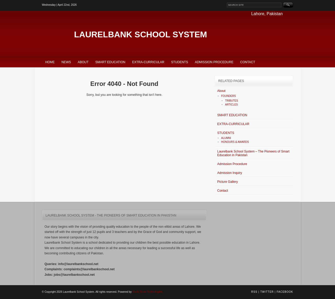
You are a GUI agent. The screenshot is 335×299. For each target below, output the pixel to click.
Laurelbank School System (140, 34)
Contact (247, 62)
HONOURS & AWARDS (235, 141)
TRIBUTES (231, 100)
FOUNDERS (228, 96)
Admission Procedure (214, 62)
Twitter (266, 291)
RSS (254, 291)
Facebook (285, 291)
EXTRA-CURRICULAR (148, 62)
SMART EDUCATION (110, 62)
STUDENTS (179, 62)
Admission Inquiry (229, 173)
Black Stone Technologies (147, 291)
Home (50, 62)
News (66, 62)
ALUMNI (226, 138)
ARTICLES (231, 104)
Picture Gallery (227, 182)
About (83, 62)
